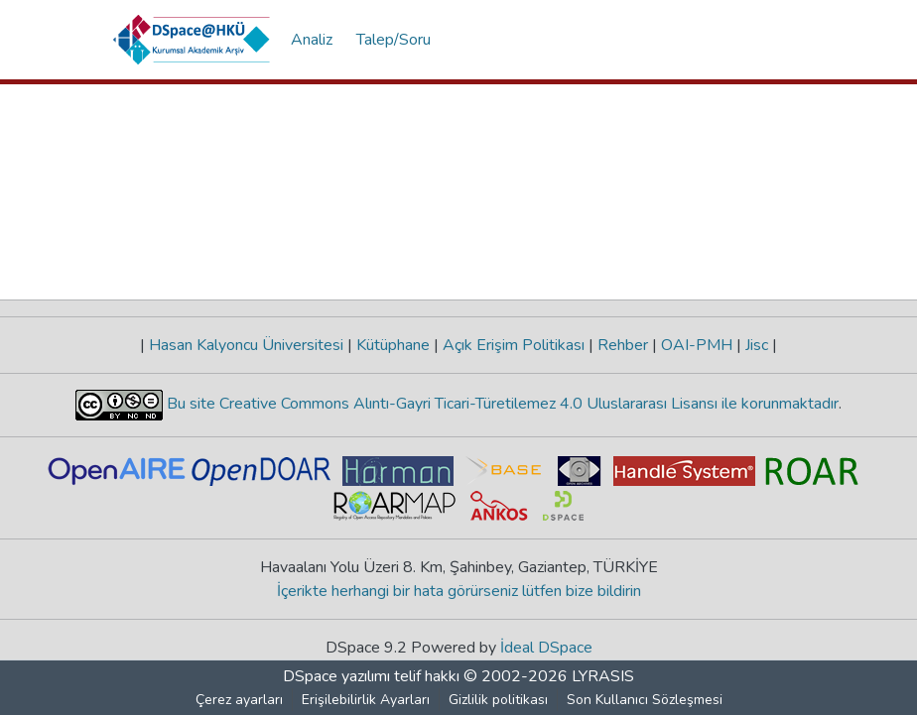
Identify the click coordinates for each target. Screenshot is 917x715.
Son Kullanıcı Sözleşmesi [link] (644, 699)
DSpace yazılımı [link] (336, 676)
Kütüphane (393, 345)
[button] (192, 39)
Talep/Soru (393, 40)
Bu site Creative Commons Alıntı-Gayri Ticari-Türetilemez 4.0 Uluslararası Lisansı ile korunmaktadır (501, 404)
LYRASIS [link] (603, 676)
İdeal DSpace (546, 647)
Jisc (756, 345)
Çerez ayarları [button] (239, 699)
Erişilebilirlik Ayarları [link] (366, 699)
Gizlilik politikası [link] (498, 699)
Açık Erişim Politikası (514, 345)
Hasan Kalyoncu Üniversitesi (246, 345)
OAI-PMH (696, 345)
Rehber (622, 345)
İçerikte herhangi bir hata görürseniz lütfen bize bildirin (459, 591)
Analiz (311, 40)
